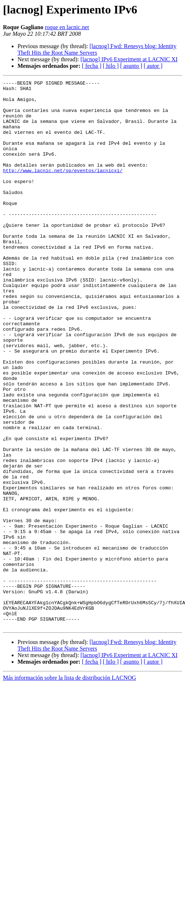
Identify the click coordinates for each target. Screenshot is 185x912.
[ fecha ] (91, 66)
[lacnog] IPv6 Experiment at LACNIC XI (128, 59)
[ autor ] (153, 66)
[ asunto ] (131, 66)
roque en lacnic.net (67, 27)
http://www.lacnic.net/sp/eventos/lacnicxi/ (63, 189)
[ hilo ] (111, 66)
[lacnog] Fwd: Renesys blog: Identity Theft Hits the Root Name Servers (97, 49)
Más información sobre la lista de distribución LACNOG (69, 787)
